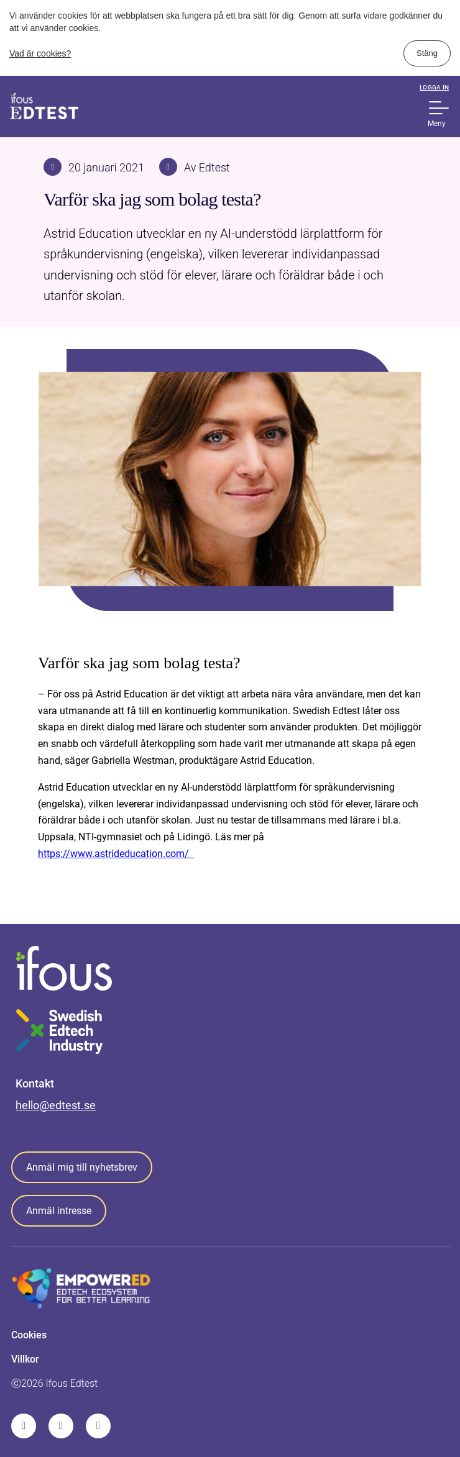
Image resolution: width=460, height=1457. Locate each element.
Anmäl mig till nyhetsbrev (81, 1167)
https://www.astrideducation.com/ (116, 854)
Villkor (25, 1359)
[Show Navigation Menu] (439, 107)
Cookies (29, 1335)
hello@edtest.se (56, 1105)
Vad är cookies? (40, 53)
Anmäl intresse (58, 1211)
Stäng (427, 53)
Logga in (434, 87)
